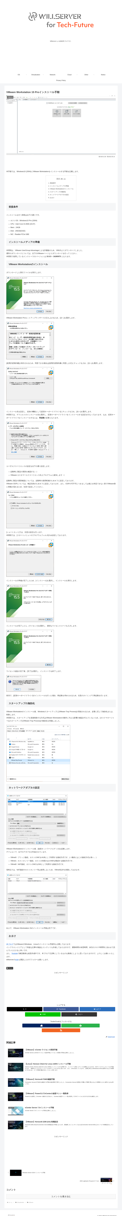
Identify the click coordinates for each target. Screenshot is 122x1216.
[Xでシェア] (24, 1010)
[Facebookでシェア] (61, 1010)
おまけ (51, 198)
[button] (79, 1015)
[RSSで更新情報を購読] (65, 1027)
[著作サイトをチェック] (57, 1027)
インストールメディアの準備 (59, 186)
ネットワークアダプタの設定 (59, 195)
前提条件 (52, 183)
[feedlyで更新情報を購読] (61, 1027)
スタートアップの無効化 (57, 192)
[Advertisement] (61, 57)
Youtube (15, 955)
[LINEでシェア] (43, 1015)
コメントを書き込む (61, 1194)
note (17, 961)
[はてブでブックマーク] (97, 1010)
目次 (58, 179)
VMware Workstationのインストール (61, 189)
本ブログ (9, 945)
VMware (10, 969)
